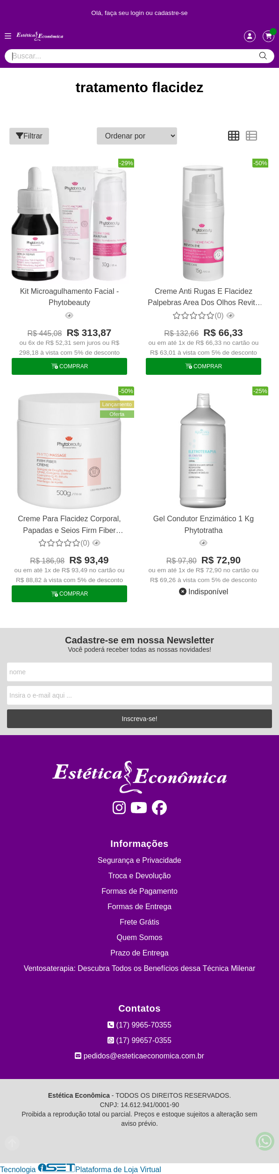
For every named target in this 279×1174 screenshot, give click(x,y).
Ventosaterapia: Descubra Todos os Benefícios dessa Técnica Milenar (140, 968)
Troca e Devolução (139, 876)
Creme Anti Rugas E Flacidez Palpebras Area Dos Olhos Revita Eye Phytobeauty (203, 298)
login (138, 12)
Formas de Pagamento (139, 891)
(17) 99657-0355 (139, 1040)
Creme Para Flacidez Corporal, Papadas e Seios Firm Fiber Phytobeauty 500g (69, 526)
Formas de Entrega (139, 907)
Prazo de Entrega (139, 953)
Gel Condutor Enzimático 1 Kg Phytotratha (203, 524)
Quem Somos (140, 937)
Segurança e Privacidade (139, 860)
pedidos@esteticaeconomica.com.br (139, 1056)
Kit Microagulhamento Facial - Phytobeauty (69, 296)
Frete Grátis (139, 922)
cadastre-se (171, 12)
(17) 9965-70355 (139, 1025)
